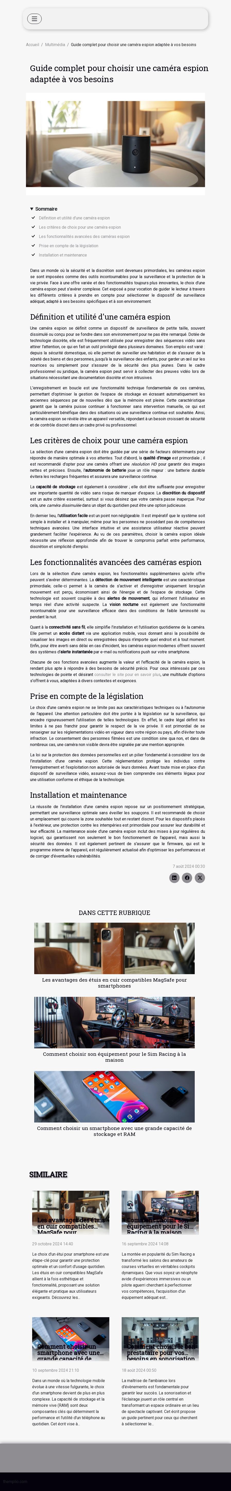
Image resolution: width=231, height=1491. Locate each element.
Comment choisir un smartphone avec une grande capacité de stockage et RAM (114, 1131)
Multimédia (55, 44)
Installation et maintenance (63, 255)
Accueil (32, 44)
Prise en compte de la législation (68, 245)
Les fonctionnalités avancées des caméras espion (84, 236)
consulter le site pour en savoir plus (127, 674)
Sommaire (46, 209)
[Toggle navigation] (34, 19)
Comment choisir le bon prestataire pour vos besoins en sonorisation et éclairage (161, 1356)
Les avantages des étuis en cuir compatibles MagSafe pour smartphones (114, 982)
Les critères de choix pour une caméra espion (80, 227)
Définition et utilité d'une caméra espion (74, 218)
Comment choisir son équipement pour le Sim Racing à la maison (114, 1057)
